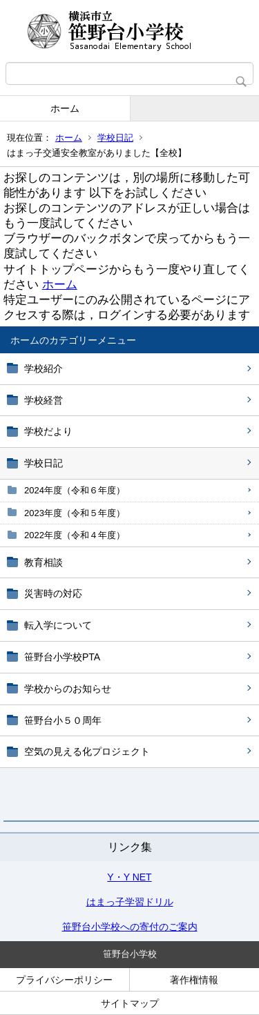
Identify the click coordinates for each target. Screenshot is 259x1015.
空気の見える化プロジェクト (87, 751)
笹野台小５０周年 (63, 720)
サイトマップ (130, 1003)
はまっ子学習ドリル (129, 901)
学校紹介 (43, 368)
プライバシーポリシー (64, 979)
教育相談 (43, 562)
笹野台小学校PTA (62, 656)
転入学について (58, 625)
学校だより (48, 431)
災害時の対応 (53, 593)
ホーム (64, 108)
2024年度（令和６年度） (74, 490)
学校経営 (43, 400)
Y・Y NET (129, 877)
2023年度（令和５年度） (74, 513)
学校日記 (115, 137)
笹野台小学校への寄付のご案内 (130, 926)
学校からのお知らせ (67, 688)
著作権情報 (194, 979)
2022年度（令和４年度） (74, 535)
